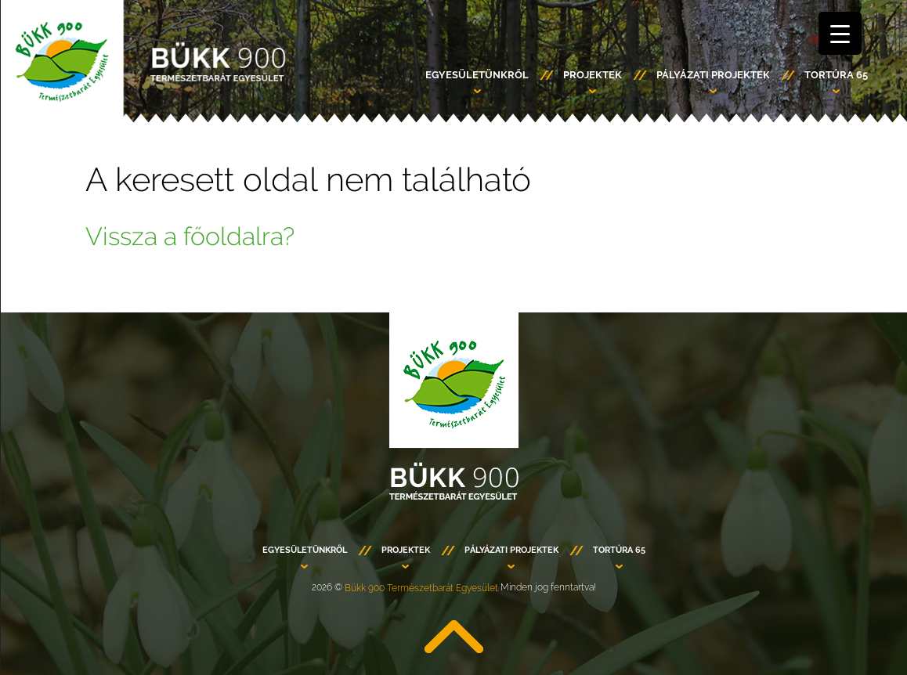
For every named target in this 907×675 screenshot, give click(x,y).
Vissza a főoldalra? (190, 236)
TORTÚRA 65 (836, 75)
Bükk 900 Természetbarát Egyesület (421, 588)
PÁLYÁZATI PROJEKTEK (713, 75)
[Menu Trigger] (840, 33)
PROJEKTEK (592, 75)
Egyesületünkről (477, 75)
